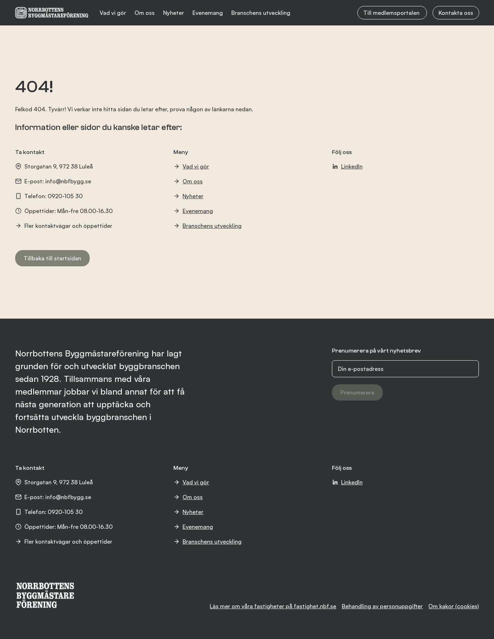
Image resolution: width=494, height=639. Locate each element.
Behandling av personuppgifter (382, 606)
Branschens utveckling (260, 12)
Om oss (145, 12)
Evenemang (207, 12)
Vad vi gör (113, 12)
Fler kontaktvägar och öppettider (63, 225)
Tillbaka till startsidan (52, 258)
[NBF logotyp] (51, 12)
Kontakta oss (456, 12)
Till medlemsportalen (392, 12)
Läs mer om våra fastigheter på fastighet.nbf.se (273, 606)
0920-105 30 (65, 196)
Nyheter (173, 12)
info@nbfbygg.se (68, 181)
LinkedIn (347, 166)
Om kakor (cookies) (453, 606)
